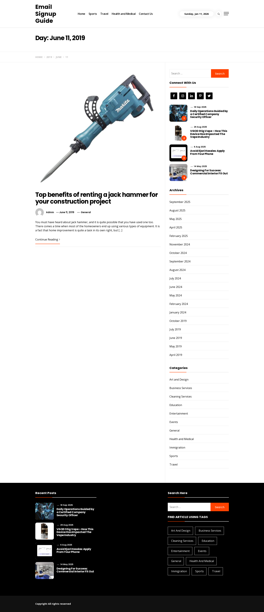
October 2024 (178, 253)
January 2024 (177, 312)
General (86, 212)
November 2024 (179, 244)
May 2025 (175, 219)
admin (50, 212)
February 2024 (178, 304)
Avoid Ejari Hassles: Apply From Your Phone (207, 152)
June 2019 (175, 338)
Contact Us (146, 14)
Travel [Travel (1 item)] (216, 571)
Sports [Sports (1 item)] (199, 571)
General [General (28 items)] (176, 561)
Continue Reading (47, 239)
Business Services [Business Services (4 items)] (210, 530)
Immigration (177, 447)
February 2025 (178, 236)
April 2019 (175, 355)
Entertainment (178, 413)
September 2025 (179, 202)
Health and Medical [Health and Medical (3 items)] (201, 561)
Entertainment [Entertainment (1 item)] (180, 551)
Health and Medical (123, 14)
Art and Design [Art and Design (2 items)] (180, 530)
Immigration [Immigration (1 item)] (179, 571)
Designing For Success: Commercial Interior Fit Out (209, 171)
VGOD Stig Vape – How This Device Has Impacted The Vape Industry (208, 134)
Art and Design (178, 379)
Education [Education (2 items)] (208, 541)
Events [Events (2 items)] (202, 551)
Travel (104, 14)
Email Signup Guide (45, 14)
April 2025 (175, 227)
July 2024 (175, 278)
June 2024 (175, 287)
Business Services (180, 388)
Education (175, 405)
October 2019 (178, 321)
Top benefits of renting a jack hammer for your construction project (96, 198)
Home (81, 14)
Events (173, 422)
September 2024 (179, 261)
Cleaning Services (180, 396)
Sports (93, 14)
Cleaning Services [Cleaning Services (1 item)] (182, 541)
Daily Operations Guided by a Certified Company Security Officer (209, 114)
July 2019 (175, 329)
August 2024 (177, 270)
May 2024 (175, 295)
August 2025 (177, 210)
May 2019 (175, 346)
